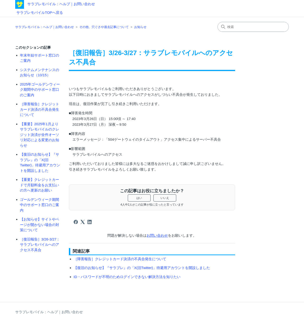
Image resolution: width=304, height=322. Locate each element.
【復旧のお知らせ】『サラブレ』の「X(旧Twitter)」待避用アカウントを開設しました (40, 162)
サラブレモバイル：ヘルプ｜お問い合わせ (61, 4)
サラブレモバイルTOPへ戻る (39, 12)
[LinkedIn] (89, 222)
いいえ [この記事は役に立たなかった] (165, 198)
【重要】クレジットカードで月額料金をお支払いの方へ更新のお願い (39, 185)
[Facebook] (76, 222)
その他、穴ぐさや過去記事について (104, 27)
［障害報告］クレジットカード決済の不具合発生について (39, 109)
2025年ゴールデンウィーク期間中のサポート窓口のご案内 (40, 89)
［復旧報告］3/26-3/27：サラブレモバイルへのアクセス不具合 (40, 244)
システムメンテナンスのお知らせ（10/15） (39, 72)
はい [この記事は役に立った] (139, 198)
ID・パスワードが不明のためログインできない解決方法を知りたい (127, 277)
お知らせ (140, 27)
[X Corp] (83, 222)
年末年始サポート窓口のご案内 (39, 58)
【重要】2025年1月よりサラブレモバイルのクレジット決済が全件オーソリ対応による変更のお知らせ (39, 134)
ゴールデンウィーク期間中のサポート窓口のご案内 (39, 204)
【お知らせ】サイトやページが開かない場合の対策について (39, 224)
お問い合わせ (157, 235)
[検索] (253, 27)
